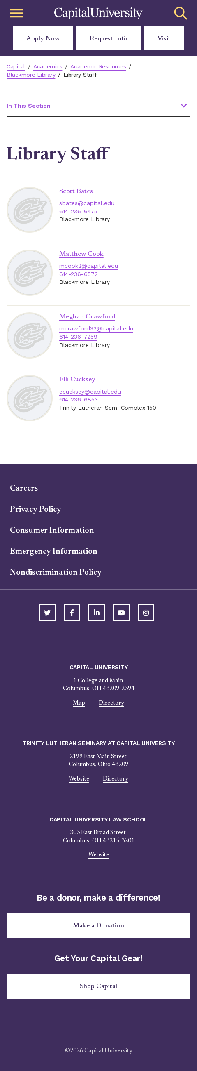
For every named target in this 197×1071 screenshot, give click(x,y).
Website (79, 779)
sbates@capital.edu (86, 203)
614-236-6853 (78, 399)
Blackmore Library (31, 74)
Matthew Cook (81, 254)
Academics (48, 66)
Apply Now (43, 38)
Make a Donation (98, 925)
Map (79, 703)
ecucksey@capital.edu (90, 391)
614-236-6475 (78, 211)
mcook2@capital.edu (88, 265)
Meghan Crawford (87, 317)
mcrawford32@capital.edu (96, 328)
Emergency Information (53, 551)
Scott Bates (76, 191)
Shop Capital (98, 986)
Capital (16, 66)
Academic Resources (98, 66)
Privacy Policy (35, 509)
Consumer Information (52, 530)
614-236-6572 (78, 274)
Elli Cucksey (77, 379)
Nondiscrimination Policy (56, 573)
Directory (111, 703)
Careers (24, 488)
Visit (164, 38)
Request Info (108, 38)
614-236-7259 (78, 336)
